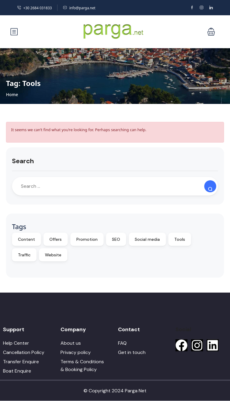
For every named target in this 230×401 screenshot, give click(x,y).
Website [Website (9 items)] (53, 255)
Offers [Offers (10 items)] (55, 239)
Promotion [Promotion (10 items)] (87, 239)
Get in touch (132, 352)
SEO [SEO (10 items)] (116, 239)
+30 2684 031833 (34, 7)
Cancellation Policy (23, 352)
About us (70, 343)
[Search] (210, 186)
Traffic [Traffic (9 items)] (24, 255)
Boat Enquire (17, 371)
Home (12, 94)
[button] (211, 32)
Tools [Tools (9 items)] (179, 239)
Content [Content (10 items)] (26, 239)
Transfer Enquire (21, 361)
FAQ (122, 343)
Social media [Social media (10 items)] (147, 239)
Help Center (16, 343)
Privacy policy (75, 352)
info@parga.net (79, 7)
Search (23, 161)
